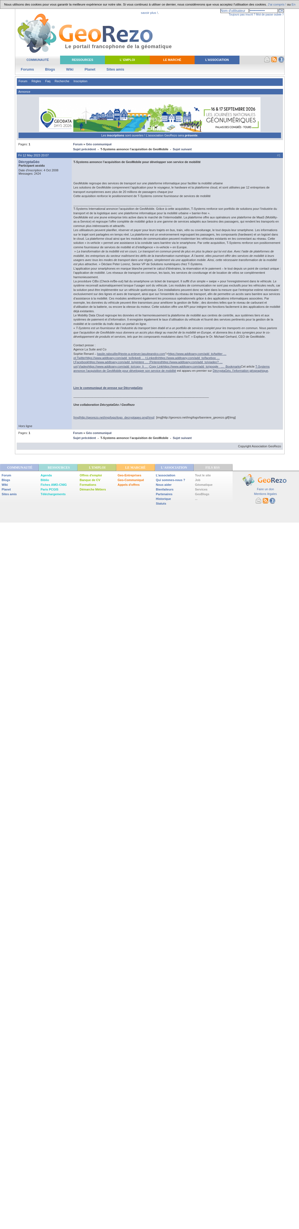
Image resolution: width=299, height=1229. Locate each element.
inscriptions (116, 135)
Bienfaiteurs (165, 489)
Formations (88, 484)
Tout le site (203, 475)
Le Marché (172, 59)
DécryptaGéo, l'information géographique (240, 370)
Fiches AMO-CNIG (54, 484)
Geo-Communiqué (131, 480)
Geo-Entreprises (129, 475)
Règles (36, 81)
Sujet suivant (182, 149)
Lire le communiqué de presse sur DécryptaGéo (108, 387)
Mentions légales (265, 493)
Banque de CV (90, 480)
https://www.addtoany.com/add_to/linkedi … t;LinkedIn (122, 358)
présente (191, 135)
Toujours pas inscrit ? (242, 14)
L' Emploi (127, 59)
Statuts (161, 503)
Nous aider (164, 484)
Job (197, 480)
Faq (47, 81)
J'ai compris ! (277, 4)
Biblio (45, 480)
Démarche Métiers (93, 489)
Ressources (82, 59)
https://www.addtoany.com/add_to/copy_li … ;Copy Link (125, 366)
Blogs (50, 69)
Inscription (80, 81)
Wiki (70, 69)
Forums (27, 69)
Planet (89, 69)
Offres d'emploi (91, 475)
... (196, 498)
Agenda (46, 475)
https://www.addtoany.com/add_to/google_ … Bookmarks (202, 366)
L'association (165, 475)
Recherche (62, 81)
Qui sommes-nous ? (170, 480)
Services (201, 489)
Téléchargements (53, 494)
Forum (23, 81)
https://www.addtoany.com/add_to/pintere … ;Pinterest (125, 362)
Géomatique (204, 484)
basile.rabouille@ (131, 353)
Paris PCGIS (49, 489)
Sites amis (115, 69)
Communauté (38, 59)
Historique (163, 498)
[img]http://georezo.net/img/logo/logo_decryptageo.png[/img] (113, 417)
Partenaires (164, 494)
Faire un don (265, 489)
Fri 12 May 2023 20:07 (33, 155)
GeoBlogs (202, 494)
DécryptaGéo (29, 162)
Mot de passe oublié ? (270, 14)
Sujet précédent (84, 149)
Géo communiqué (99, 144)
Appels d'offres (129, 484)
